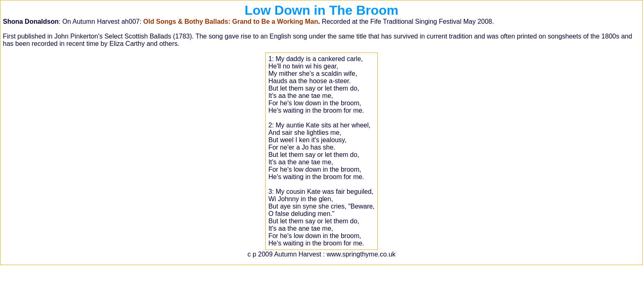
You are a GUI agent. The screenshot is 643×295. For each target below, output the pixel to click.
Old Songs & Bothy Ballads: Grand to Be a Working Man (230, 21)
